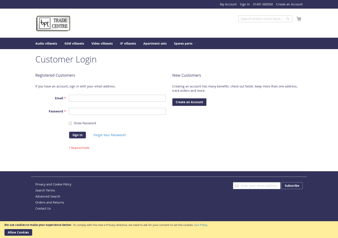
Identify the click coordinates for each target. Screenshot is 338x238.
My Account (228, 4)
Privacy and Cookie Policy (53, 184)
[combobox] (265, 18)
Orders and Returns (49, 202)
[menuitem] (46, 43)
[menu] (169, 43)
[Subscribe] (292, 185)
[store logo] (53, 23)
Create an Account (289, 4)
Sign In (245, 4)
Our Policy (200, 225)
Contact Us (43, 208)
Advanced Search (250, 25)
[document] (169, 229)
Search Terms (45, 190)
